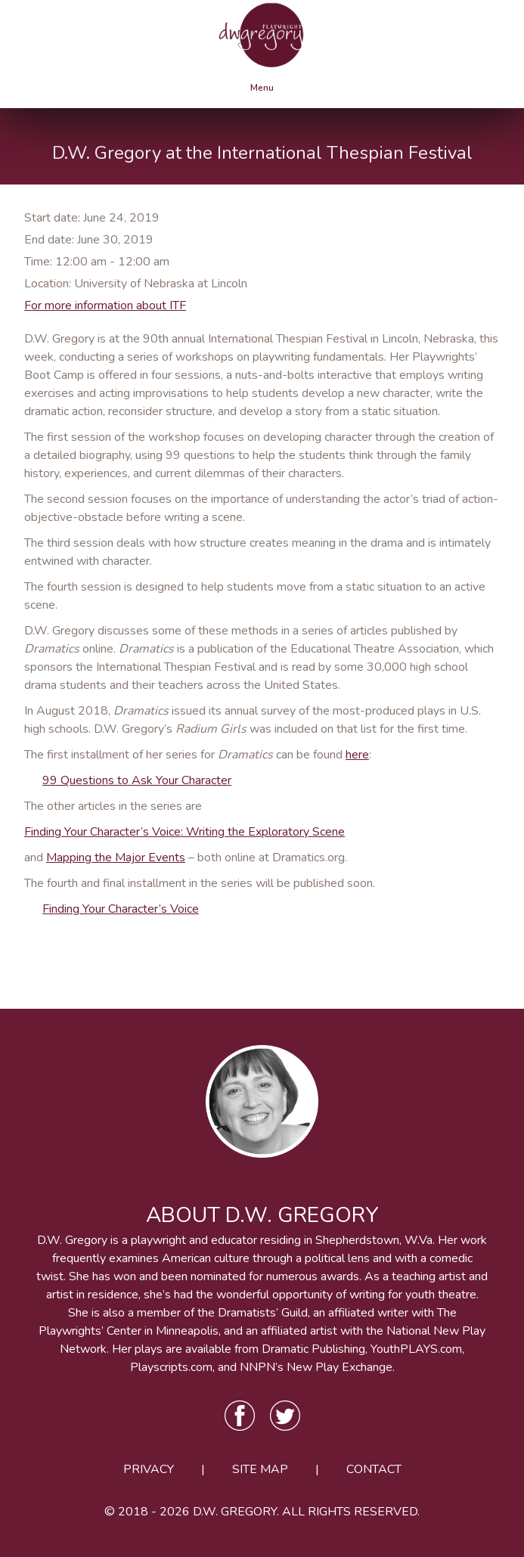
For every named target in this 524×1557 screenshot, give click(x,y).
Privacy (148, 1469)
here (357, 754)
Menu (262, 88)
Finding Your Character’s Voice (120, 909)
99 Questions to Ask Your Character (136, 780)
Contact (374, 1469)
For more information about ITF (105, 305)
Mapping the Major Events (115, 857)
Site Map (260, 1469)
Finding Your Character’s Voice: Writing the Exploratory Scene (184, 831)
